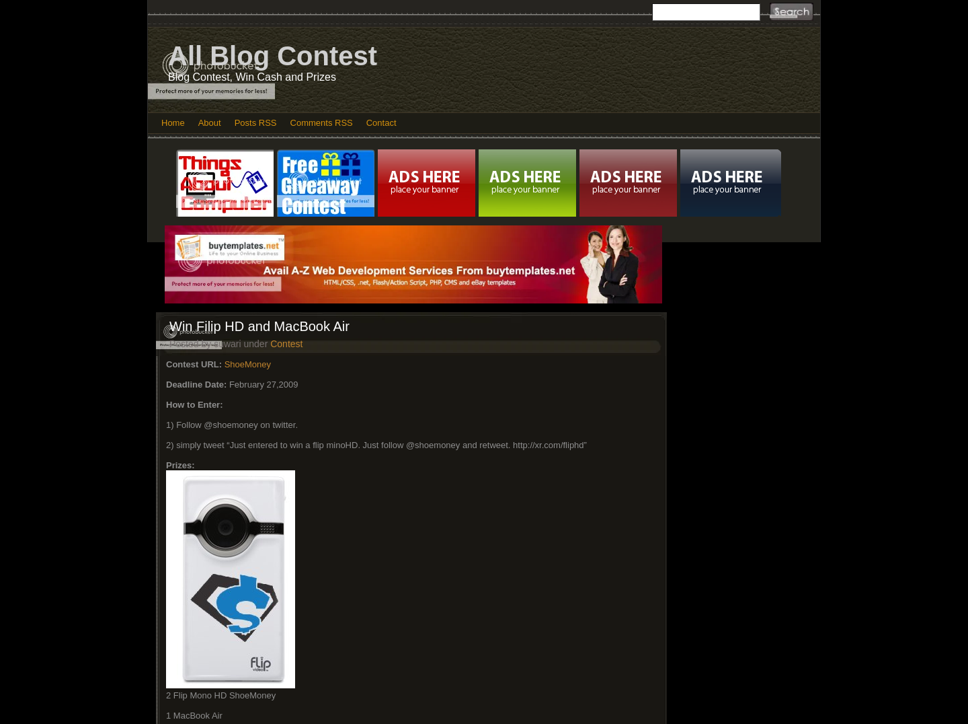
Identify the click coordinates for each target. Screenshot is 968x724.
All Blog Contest (272, 56)
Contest (286, 343)
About (209, 123)
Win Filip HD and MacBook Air (259, 326)
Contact (381, 123)
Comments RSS (321, 123)
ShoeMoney (248, 364)
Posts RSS (256, 123)
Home (173, 123)
